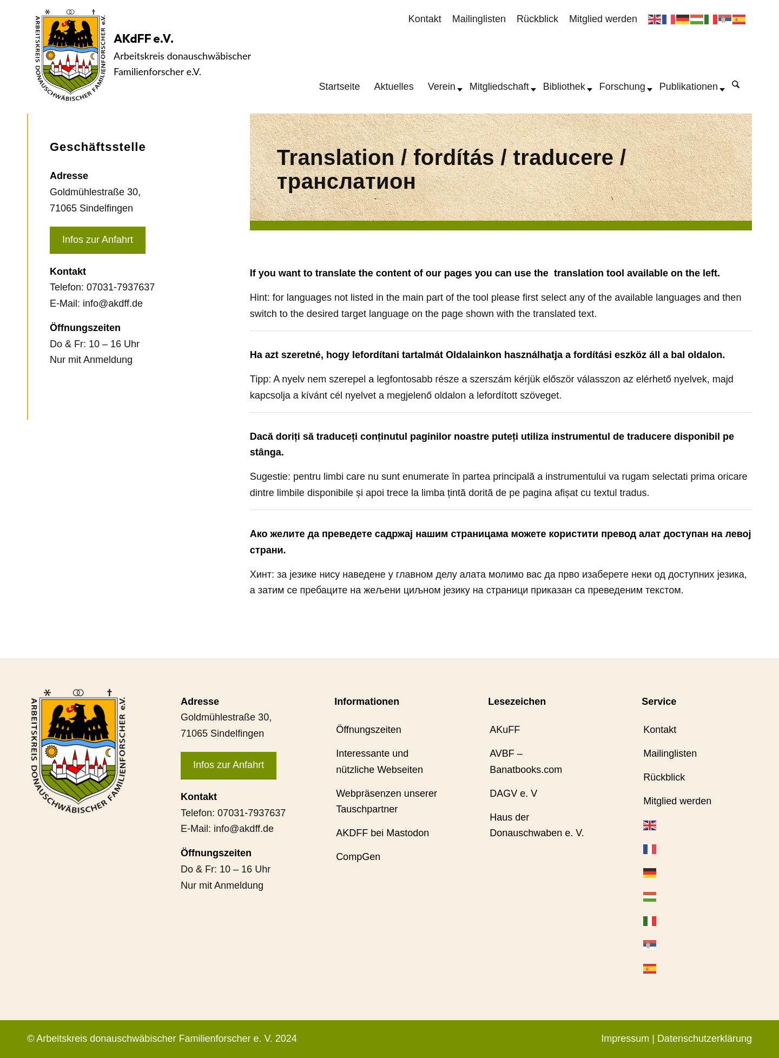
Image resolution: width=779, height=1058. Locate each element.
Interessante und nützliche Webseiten (379, 761)
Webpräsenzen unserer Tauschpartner (386, 801)
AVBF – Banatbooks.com (526, 761)
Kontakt (424, 19)
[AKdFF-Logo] (70, 54)
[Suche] (736, 83)
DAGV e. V (513, 793)
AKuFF (505, 729)
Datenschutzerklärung (704, 1038)
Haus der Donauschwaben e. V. (537, 825)
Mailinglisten (479, 19)
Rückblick (537, 19)
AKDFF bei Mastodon (382, 833)
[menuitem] (425, 19)
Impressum (625, 1038)
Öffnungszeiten (368, 729)
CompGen (358, 856)
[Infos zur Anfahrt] (98, 240)
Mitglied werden (603, 19)
